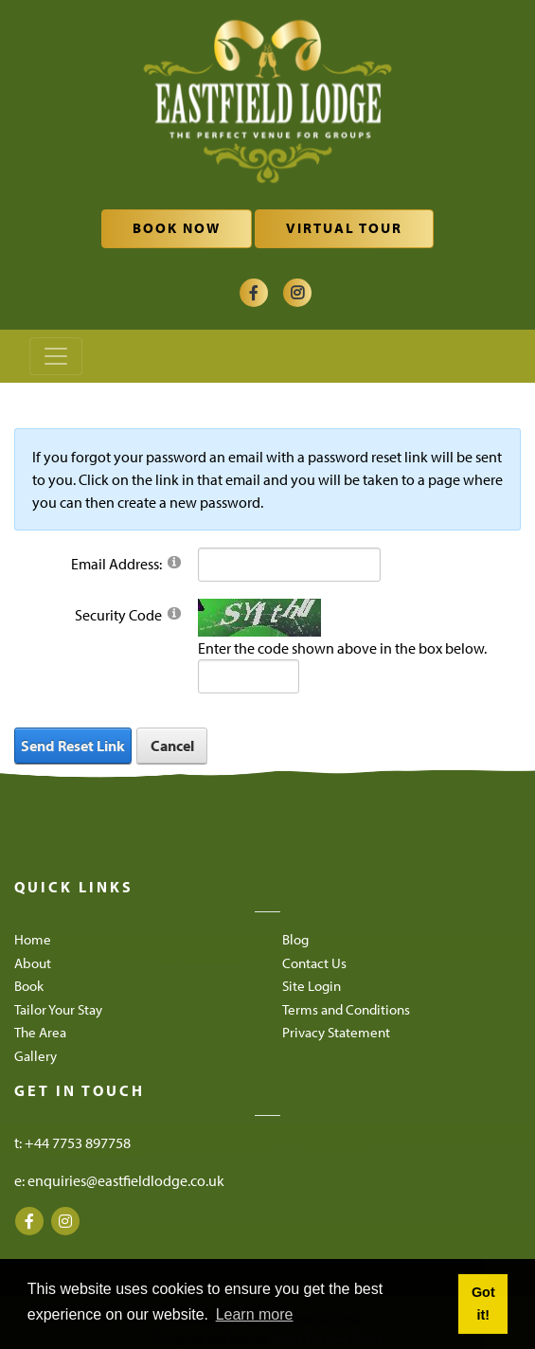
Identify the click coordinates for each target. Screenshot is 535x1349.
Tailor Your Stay (58, 1009)
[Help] (174, 561)
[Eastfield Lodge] (268, 103)
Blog (295, 939)
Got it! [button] (483, 1303)
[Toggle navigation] (55, 356)
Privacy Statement (336, 1032)
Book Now (177, 228)
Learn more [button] (255, 1314)
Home (32, 939)
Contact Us (314, 963)
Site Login (311, 986)
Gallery (35, 1056)
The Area (40, 1032)
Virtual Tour (344, 228)
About (32, 963)
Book (29, 986)
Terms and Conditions (346, 1009)
